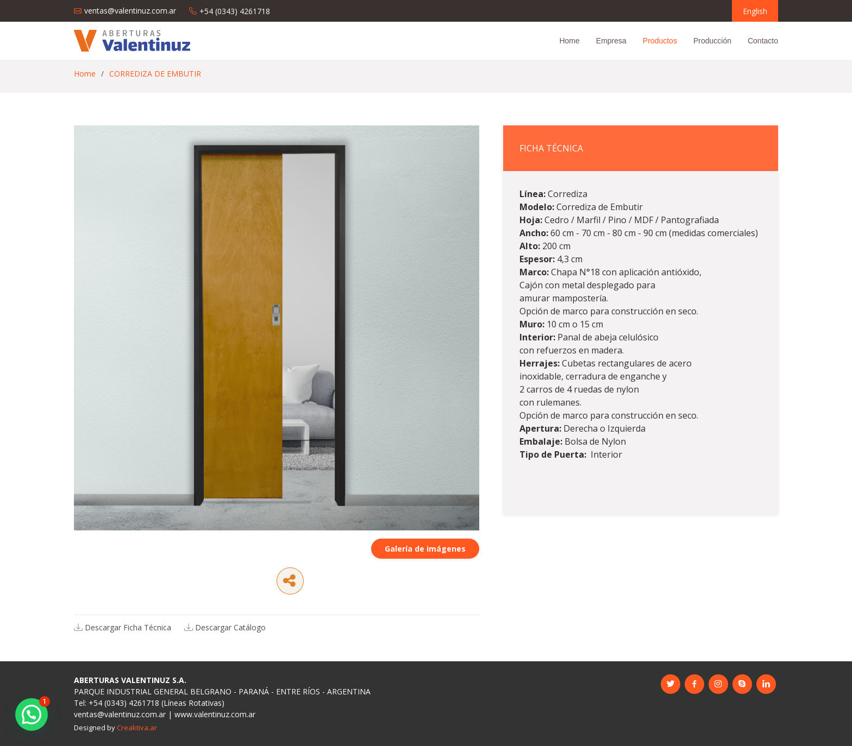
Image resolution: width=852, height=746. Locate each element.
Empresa (611, 40)
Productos (660, 40)
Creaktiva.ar (137, 727)
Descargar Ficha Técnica (128, 640)
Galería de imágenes (425, 561)
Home (569, 40)
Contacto (763, 40)
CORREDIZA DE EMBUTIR (155, 73)
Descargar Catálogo (230, 640)
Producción (712, 40)
